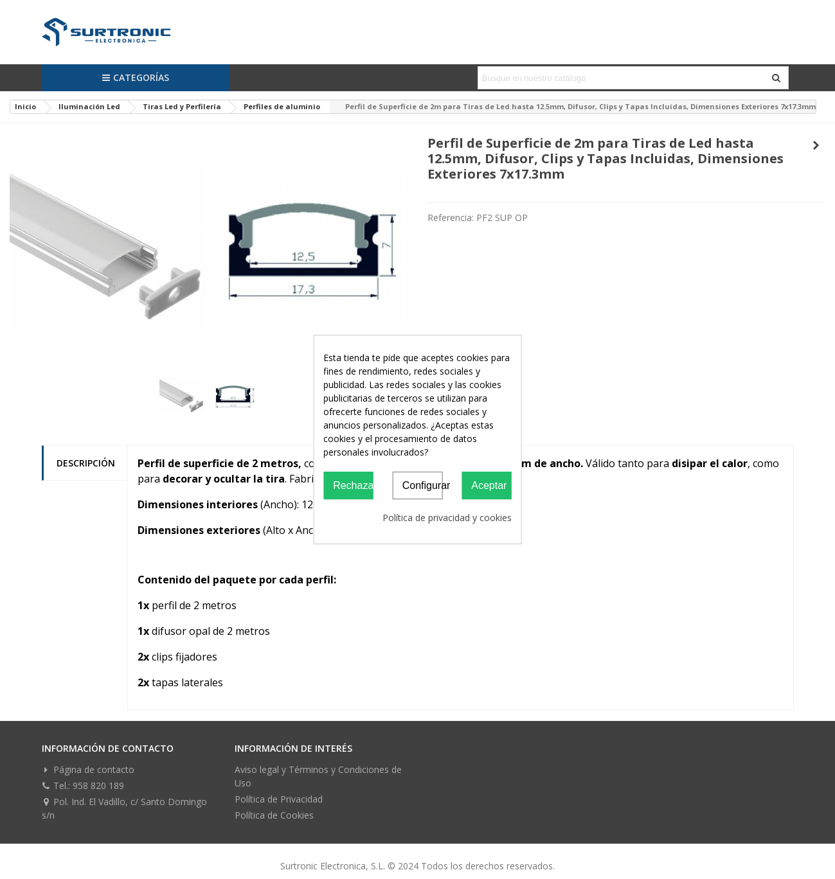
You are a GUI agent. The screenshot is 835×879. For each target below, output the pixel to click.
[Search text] (622, 78)
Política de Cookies (274, 815)
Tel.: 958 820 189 (83, 785)
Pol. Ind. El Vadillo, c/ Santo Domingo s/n (124, 808)
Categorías (135, 77)
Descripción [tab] (86, 463)
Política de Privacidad (279, 799)
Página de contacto (88, 769)
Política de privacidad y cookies (447, 517)
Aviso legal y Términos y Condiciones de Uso (318, 776)
